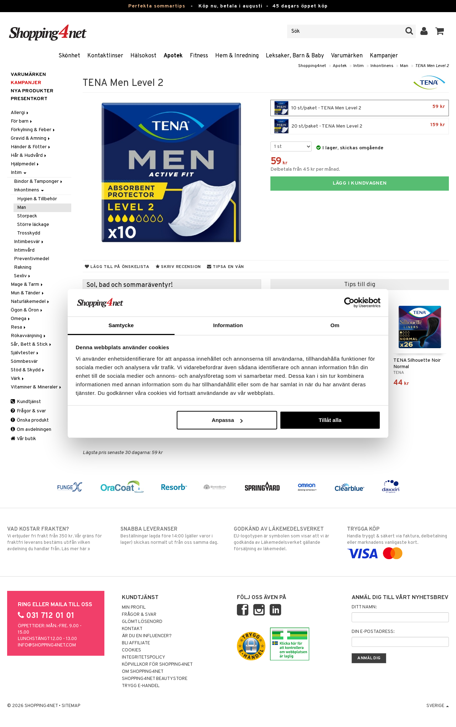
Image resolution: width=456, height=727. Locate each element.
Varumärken (347, 56)
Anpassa (227, 420)
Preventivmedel (31, 259)
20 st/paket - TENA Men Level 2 (359, 126)
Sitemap (71, 706)
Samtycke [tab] (121, 325)
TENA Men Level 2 (432, 66)
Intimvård (24, 250)
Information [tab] (228, 325)
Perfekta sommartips (156, 6)
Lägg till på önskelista (117, 267)
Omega (21, 319)
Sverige (437, 706)
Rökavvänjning (29, 336)
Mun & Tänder (28, 293)
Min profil (134, 607)
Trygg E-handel (141, 686)
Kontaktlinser (105, 56)
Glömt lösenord (142, 622)
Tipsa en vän (225, 267)
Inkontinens (381, 66)
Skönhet (69, 56)
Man (404, 66)
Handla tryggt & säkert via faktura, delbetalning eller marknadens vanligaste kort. (398, 541)
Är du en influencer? (147, 636)
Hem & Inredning (237, 56)
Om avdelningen (31, 430)
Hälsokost (143, 56)
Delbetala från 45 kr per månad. (305, 169)
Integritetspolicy (143, 657)
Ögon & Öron (27, 310)
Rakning (22, 267)
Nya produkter (32, 91)
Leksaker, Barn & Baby (295, 56)
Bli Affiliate (136, 643)
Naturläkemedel (30, 302)
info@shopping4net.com (47, 645)
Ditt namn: (364, 607)
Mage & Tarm (27, 285)
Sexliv (22, 276)
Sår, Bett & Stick (31, 344)
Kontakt (132, 629)
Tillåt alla (329, 420)
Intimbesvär (29, 242)
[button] (439, 31)
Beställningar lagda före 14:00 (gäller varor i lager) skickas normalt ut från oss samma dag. (171, 536)
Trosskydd (28, 233)
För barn (22, 121)
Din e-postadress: (373, 632)
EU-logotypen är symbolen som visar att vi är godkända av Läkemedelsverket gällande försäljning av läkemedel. (285, 539)
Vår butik (23, 439)
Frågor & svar (28, 411)
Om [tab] (334, 325)
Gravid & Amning (31, 138)
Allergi (20, 113)
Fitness (199, 56)
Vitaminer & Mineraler (36, 387)
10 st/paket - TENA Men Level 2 (359, 108)
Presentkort (29, 99)
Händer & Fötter (31, 147)
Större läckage (33, 225)
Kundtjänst (26, 402)
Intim (358, 66)
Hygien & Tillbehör (37, 199)
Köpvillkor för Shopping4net (157, 664)
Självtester (25, 353)
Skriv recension (178, 267)
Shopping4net (312, 66)
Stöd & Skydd (28, 370)
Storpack (27, 216)
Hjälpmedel (25, 164)
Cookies (131, 650)
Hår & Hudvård (29, 156)
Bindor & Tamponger (38, 182)
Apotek (173, 56)
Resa (19, 327)
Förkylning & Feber (33, 130)
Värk (18, 379)
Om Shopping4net (143, 672)
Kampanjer (384, 56)
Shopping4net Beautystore (154, 679)
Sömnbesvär (24, 362)
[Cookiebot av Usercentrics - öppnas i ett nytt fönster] (349, 302)
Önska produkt (30, 420)
